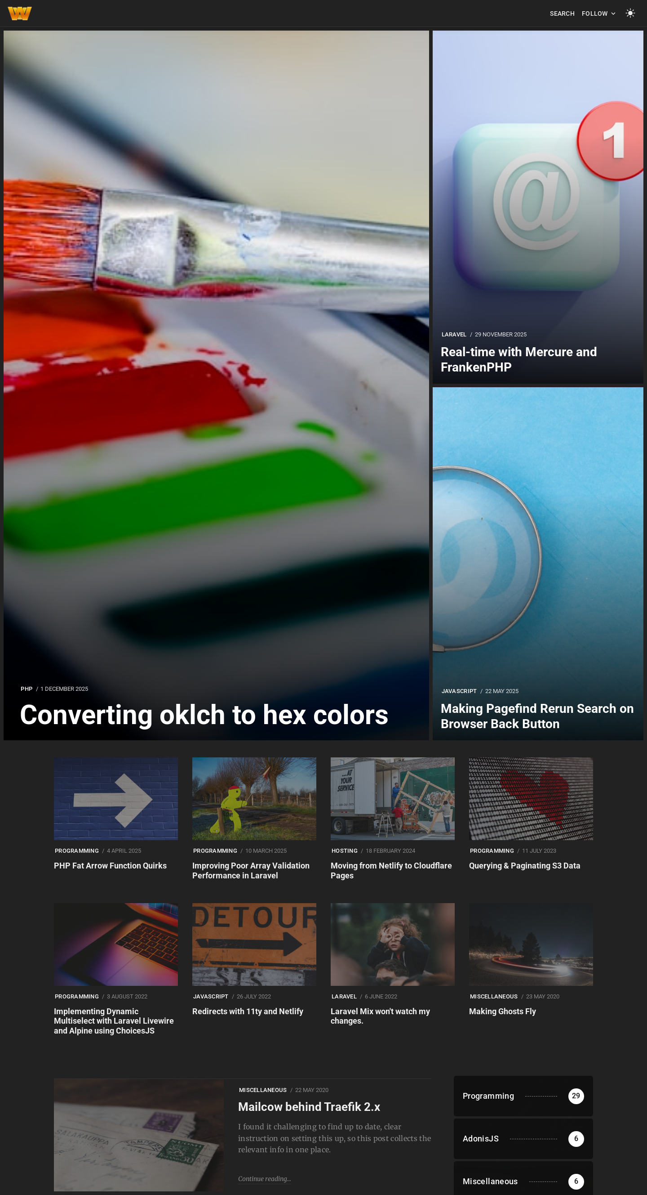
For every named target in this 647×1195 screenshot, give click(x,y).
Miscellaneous (494, 996)
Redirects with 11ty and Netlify (247, 1011)
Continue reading (262, 1179)
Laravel (454, 334)
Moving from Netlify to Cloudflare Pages (391, 870)
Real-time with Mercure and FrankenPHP (519, 360)
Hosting (345, 850)
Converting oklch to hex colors (204, 715)
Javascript (459, 691)
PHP (26, 688)
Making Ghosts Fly (502, 1011)
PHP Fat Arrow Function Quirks (110, 865)
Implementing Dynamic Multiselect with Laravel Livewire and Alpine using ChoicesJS (114, 1021)
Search (562, 13)
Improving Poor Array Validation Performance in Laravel (251, 870)
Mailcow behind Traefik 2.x (309, 1107)
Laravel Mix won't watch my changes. (380, 1016)
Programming (77, 850)
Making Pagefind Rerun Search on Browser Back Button (537, 716)
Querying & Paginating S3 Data (525, 865)
